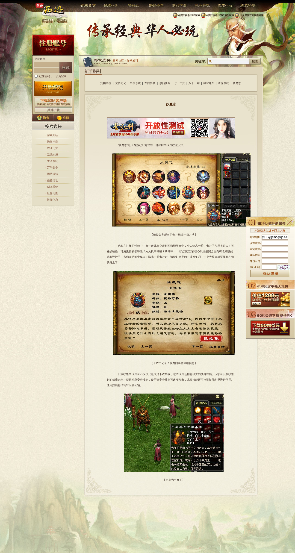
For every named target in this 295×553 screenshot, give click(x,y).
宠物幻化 (120, 83)
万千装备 (52, 167)
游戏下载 (177, 6)
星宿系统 (135, 83)
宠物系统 (105, 83)
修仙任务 (164, 83)
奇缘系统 (223, 83)
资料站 (132, 6)
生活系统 (52, 161)
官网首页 (88, 6)
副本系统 (52, 186)
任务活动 (52, 180)
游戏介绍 (52, 135)
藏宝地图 (208, 83)
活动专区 (154, 6)
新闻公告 (109, 6)
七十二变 (179, 83)
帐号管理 (199, 6)
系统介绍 (52, 154)
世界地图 (52, 193)
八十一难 (194, 83)
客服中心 (221, 6)
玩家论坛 (244, 6)
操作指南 (52, 141)
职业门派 (52, 148)
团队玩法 (52, 174)
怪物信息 (52, 199)
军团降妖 (150, 83)
